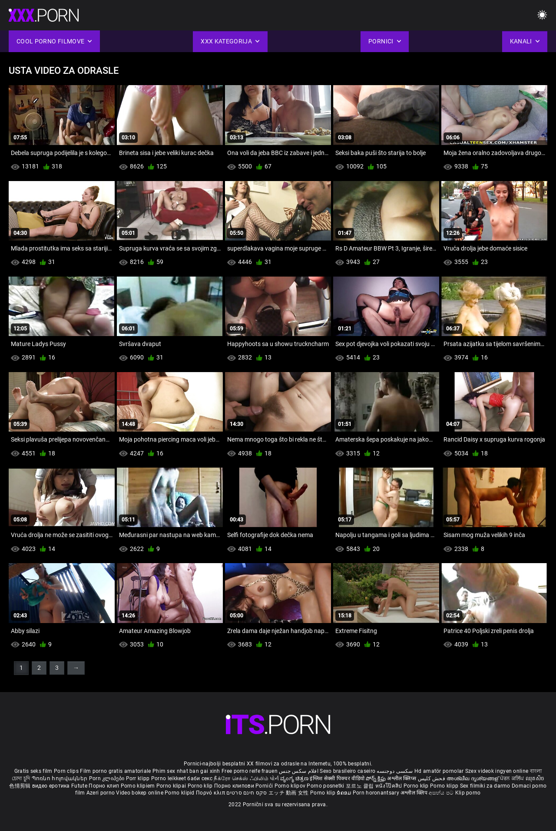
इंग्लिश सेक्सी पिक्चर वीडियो (337, 778)
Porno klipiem (138, 786)
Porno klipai (172, 786)
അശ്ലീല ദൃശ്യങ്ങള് (473, 778)
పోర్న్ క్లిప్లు (376, 778)
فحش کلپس (432, 778)
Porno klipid (180, 793)
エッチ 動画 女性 (288, 793)
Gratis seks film (33, 771)
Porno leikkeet (169, 778)
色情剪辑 (20, 786)
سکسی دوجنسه (395, 771)
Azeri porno (101, 793)
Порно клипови (234, 786)
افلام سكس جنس (298, 771)
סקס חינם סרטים (246, 793)
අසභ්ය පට (442, 793)
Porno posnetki (326, 786)
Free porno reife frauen (250, 771)
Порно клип (104, 786)
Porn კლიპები (107, 778)
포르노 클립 (360, 786)
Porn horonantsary (376, 793)
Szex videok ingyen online (497, 771)
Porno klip (201, 786)
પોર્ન (274, 778)
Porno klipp (445, 786)
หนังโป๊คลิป (389, 786)
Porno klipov (291, 786)
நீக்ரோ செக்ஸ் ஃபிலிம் (241, 778)
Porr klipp (138, 778)
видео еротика (51, 786)
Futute (79, 786)
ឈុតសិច (535, 778)
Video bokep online (139, 793)
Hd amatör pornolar (438, 771)
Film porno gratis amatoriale (115, 771)
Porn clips (67, 771)
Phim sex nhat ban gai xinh (186, 771)
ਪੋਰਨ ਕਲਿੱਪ (513, 778)
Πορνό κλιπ (211, 793)
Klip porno (468, 793)
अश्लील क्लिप (414, 793)
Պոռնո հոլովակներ (60, 778)
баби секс (199, 778)
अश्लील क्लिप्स (402, 778)
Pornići (264, 786)
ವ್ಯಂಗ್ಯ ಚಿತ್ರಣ (295, 778)
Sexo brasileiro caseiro (347, 771)
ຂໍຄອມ (345, 793)
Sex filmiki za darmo (485, 786)
